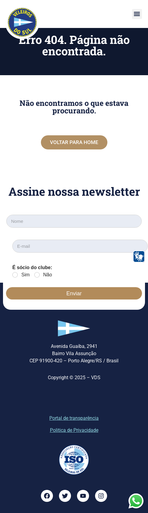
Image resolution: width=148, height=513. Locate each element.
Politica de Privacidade (74, 430)
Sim (25, 274)
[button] (137, 14)
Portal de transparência (74, 418)
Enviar (74, 293)
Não (47, 274)
